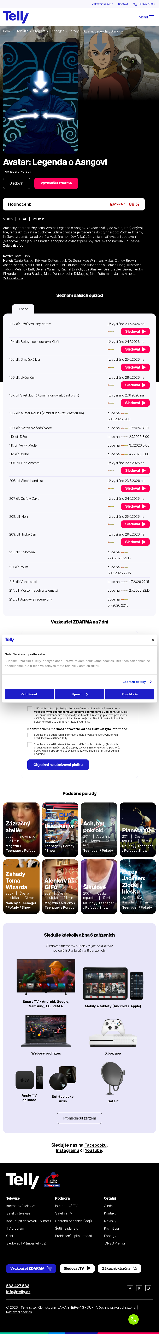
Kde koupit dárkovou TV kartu (28, 1224)
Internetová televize (21, 1208)
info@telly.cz (18, 1294)
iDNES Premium (116, 1246)
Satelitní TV (63, 1216)
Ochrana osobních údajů (73, 1224)
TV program (15, 1231)
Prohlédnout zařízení (79, 1120)
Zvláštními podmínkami (85, 713)
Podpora (62, 1201)
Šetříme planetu (66, 1231)
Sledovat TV (77, 1271)
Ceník (10, 1238)
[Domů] (16, 17)
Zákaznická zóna (95, 4)
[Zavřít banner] (152, 639)
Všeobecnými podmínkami (51, 713)
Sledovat (18, 184)
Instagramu (67, 1153)
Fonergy (110, 1238)
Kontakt (119, 4)
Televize (23, 31)
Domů (7, 31)
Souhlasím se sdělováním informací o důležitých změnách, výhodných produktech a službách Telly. (76, 737)
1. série (23, 310)
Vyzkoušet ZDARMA (31, 1271)
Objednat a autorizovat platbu (59, 766)
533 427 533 (17, 1288)
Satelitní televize (18, 1216)
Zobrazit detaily (134, 682)
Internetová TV (66, 1208)
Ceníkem (109, 713)
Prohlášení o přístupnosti (73, 1238)
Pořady (76, 31)
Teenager (59, 31)
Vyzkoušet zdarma (59, 183)
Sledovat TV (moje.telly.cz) (26, 1246)
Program (41, 31)
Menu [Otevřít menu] (146, 17)
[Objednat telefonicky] (133, 1319)
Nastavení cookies (20, 1314)
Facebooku (95, 1147)
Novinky (110, 1224)
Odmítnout (29, 694)
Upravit (80, 694)
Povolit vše (130, 694)
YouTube (93, 1153)
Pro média (111, 1231)
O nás (108, 1208)
